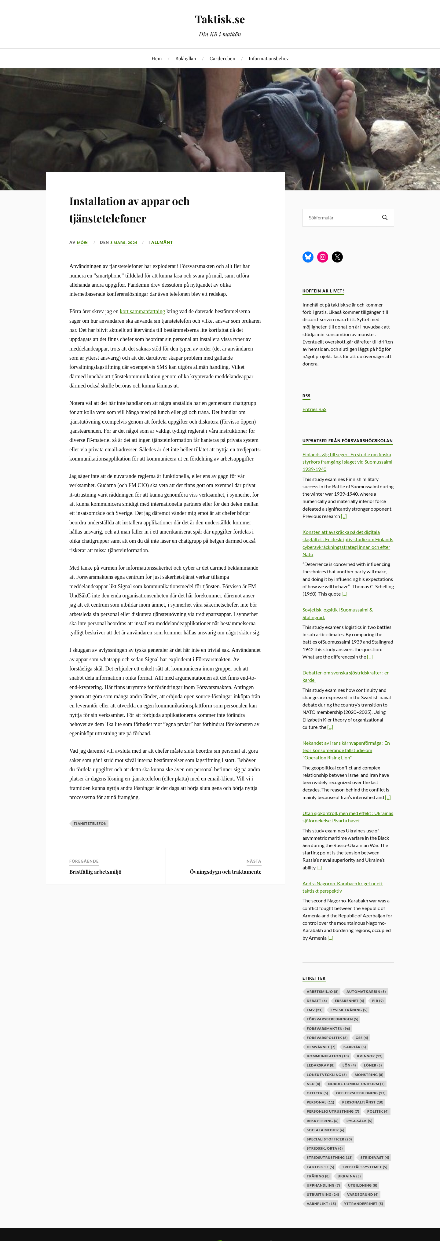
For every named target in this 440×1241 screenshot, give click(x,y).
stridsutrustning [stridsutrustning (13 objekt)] (330, 1157)
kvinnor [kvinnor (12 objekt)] (370, 1056)
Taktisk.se (220, 18)
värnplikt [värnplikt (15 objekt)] (321, 1204)
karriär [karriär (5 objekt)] (354, 1047)
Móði (83, 242)
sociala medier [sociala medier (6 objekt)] (325, 1130)
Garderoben (222, 58)
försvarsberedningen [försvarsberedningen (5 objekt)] (332, 1019)
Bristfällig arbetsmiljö (95, 871)
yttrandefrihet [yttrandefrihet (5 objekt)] (363, 1204)
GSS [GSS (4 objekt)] (362, 1038)
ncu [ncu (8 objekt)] (313, 1084)
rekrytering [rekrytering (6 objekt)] (323, 1121)
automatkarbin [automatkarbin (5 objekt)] (366, 991)
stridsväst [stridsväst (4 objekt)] (375, 1157)
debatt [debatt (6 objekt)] (317, 1001)
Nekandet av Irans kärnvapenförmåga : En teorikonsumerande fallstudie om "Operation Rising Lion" (346, 750)
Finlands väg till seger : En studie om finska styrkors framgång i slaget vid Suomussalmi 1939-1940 (347, 461)
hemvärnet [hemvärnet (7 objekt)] (321, 1047)
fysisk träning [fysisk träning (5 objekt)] (349, 1010)
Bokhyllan (185, 58)
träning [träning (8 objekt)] (318, 1176)
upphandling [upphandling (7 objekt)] (323, 1185)
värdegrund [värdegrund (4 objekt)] (363, 1194)
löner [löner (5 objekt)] (373, 1065)
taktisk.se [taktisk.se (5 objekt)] (320, 1167)
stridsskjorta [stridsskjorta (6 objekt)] (325, 1148)
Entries (314, 409)
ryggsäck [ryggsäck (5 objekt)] (359, 1121)
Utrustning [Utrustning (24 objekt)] (323, 1194)
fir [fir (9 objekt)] (378, 1001)
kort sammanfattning (142, 311)
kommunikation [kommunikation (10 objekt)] (328, 1056)
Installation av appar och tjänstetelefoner (146, 208)
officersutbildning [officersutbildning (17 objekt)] (361, 1093)
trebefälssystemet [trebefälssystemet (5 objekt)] (364, 1167)
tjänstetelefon (90, 823)
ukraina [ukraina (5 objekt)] (349, 1176)
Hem (157, 58)
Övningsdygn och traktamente (226, 871)
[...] (344, 516)
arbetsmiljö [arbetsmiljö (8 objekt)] (323, 991)
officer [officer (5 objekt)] (317, 1093)
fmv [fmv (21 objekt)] (315, 1010)
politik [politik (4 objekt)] (378, 1111)
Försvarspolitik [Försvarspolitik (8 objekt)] (327, 1038)
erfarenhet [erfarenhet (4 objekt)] (349, 1001)
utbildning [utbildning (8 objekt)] (362, 1185)
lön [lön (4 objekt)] (349, 1065)
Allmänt (165, 242)
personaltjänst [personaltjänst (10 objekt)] (362, 1102)
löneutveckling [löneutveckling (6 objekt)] (327, 1075)
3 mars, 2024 (126, 242)
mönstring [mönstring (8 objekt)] (369, 1075)
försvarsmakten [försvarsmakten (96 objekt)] (328, 1028)
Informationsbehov (268, 58)
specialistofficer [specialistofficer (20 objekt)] (329, 1139)
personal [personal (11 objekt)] (320, 1102)
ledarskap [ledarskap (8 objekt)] (321, 1065)
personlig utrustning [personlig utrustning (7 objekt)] (333, 1111)
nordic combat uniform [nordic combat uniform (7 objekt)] (356, 1084)
